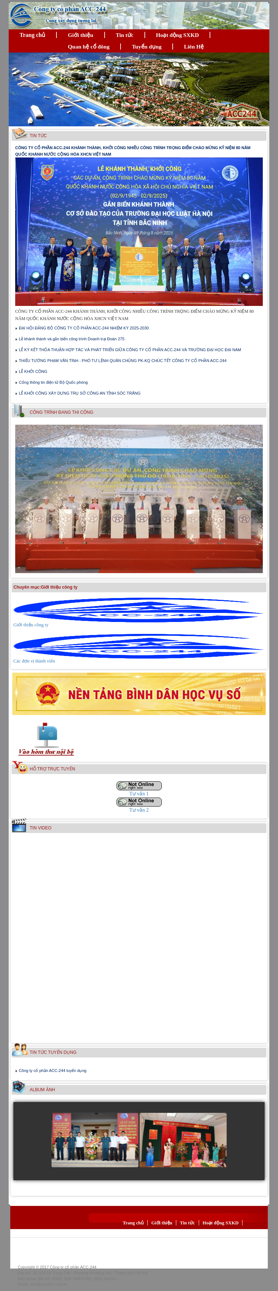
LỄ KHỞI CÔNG (33, 371)
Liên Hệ (194, 46)
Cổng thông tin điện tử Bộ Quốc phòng (53, 382)
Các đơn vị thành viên (34, 661)
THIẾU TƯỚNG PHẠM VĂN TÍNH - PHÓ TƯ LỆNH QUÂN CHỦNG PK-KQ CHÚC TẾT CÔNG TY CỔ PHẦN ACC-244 (123, 360)
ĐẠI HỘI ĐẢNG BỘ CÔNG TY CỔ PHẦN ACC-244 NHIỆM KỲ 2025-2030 (84, 328)
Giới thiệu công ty (31, 624)
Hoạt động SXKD (177, 35)
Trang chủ (32, 35)
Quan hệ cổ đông (88, 46)
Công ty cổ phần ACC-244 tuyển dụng (53, 1070)
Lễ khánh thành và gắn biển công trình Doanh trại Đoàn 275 (72, 339)
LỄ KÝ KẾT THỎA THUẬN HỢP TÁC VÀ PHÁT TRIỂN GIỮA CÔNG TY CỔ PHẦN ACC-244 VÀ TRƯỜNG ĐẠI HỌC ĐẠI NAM (130, 350)
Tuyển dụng (146, 46)
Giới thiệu (80, 35)
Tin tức (125, 35)
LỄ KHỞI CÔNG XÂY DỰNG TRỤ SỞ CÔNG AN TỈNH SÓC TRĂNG (79, 393)
